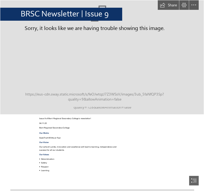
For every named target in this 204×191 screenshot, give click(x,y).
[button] (168, 5)
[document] (102, 95)
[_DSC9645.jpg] (102, 57)
